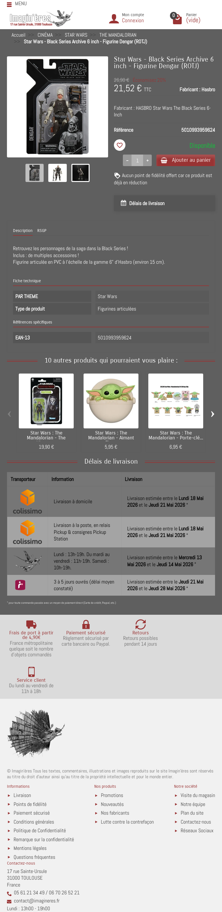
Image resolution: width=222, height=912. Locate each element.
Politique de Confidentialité (40, 794)
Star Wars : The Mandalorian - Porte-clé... (176, 436)
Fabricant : (190, 89)
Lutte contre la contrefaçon (127, 785)
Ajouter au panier (184, 160)
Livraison (22, 758)
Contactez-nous (196, 785)
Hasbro (208, 89)
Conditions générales (34, 785)
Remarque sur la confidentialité (44, 803)
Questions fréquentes (34, 820)
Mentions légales (30, 811)
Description (23, 231)
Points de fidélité (30, 767)
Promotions (112, 758)
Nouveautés (112, 767)
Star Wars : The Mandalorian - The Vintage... (46, 438)
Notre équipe (193, 767)
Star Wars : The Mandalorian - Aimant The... (111, 438)
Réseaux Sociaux (197, 794)
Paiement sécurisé (32, 776)
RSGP (41, 231)
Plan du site (192, 776)
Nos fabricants (115, 776)
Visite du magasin (198, 758)
